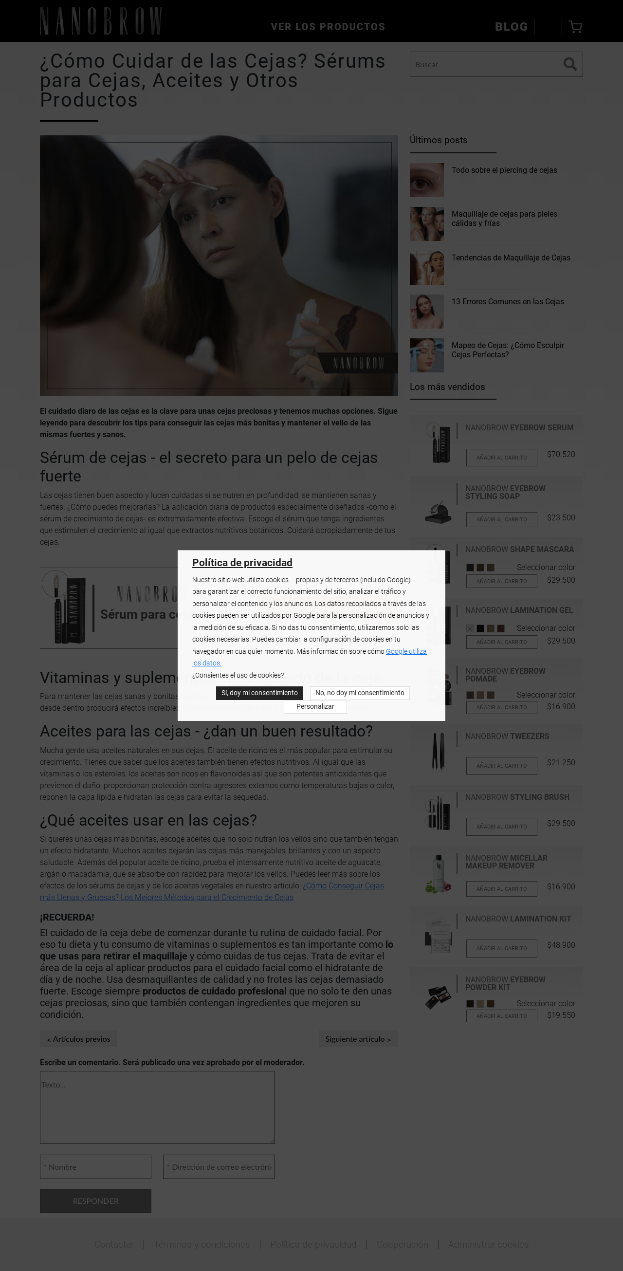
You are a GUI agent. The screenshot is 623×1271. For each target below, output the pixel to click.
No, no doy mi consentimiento (359, 693)
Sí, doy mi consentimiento (259, 693)
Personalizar (315, 706)
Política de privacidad (242, 563)
